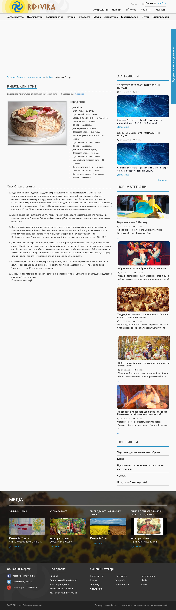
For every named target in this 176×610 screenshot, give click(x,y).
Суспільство (35, 16)
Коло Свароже (58, 511)
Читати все (162, 180)
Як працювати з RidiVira (61, 588)
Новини (116, 9)
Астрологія (100, 9)
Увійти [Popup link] (162, 3)
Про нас (54, 575)
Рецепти (146, 9)
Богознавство (15, 16)
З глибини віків (18, 511)
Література (111, 16)
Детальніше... (16, 546)
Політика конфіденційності (63, 580)
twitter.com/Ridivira (19, 581)
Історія (71, 16)
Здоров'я (84, 16)
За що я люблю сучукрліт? (132, 482)
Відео (105, 538)
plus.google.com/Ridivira (22, 587)
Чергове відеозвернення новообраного (139, 452)
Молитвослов (129, 16)
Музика (25, 538)
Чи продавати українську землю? (105, 513)
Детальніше (123, 127)
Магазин (161, 9)
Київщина (79, 94)
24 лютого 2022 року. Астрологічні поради (138, 134)
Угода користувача (59, 584)
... (143, 233)
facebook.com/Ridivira (21, 575)
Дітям (145, 16)
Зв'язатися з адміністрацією (63, 592)
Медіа (97, 16)
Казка (120, 458)
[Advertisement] (88, 49)
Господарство (54, 16)
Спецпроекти (160, 16)
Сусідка (121, 475)
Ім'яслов (131, 9)
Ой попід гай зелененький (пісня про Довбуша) (146, 513)
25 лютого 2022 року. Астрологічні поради (138, 86)
